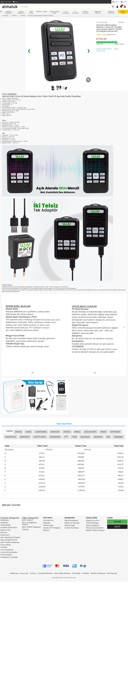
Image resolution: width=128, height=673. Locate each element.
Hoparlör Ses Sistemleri (97, 12)
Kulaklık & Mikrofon (9, 528)
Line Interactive (7, 550)
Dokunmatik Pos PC (9, 540)
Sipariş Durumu (92, 520)
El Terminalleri (75, 12)
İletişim (16, 2)
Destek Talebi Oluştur (95, 530)
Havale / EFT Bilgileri (52, 528)
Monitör (4, 532)
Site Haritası (112, 573)
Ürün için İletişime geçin (106, 42)
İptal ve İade (70, 525)
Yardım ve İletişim (98, 573)
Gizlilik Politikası (72, 528)
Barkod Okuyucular (85, 12)
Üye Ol (117, 527)
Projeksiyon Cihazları (9, 557)
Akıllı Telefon (27, 520)
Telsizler (4, 547)
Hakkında (14, 573)
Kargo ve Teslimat (72, 523)
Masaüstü (5, 523)
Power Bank (6, 545)
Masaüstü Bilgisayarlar (8, 12)
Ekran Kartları (31, 12)
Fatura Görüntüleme (94, 528)
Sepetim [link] (124, 2)
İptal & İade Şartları (104, 49)
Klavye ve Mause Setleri (54, 12)
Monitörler (39, 11)
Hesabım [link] (115, 2)
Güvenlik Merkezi (45, 573)
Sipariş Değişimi (93, 525)
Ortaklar (85, 573)
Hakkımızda (48, 525)
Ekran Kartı (5, 535)
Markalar (46, 523)
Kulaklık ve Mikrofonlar (111, 12)
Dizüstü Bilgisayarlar (21, 12)
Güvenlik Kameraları (9, 552)
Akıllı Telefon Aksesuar (10, 542)
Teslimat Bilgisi (92, 523)
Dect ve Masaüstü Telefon (29, 524)
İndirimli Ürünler (123, 12)
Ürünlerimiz (48, 520)
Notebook (5, 520)
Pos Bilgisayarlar (66, 12)
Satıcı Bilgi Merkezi (62, 573)
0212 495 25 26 (6, 2)
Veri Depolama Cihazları (11, 537)
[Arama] (112, 7)
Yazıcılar (45, 11)
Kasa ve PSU (6, 530)
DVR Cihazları (6, 555)
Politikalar (76, 573)
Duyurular (24, 573)
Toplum (33, 573)
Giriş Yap (117, 522)
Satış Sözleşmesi (71, 520)
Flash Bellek (6, 525)
